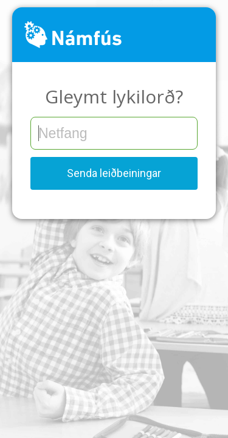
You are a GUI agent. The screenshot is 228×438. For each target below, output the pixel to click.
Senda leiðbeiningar (114, 173)
